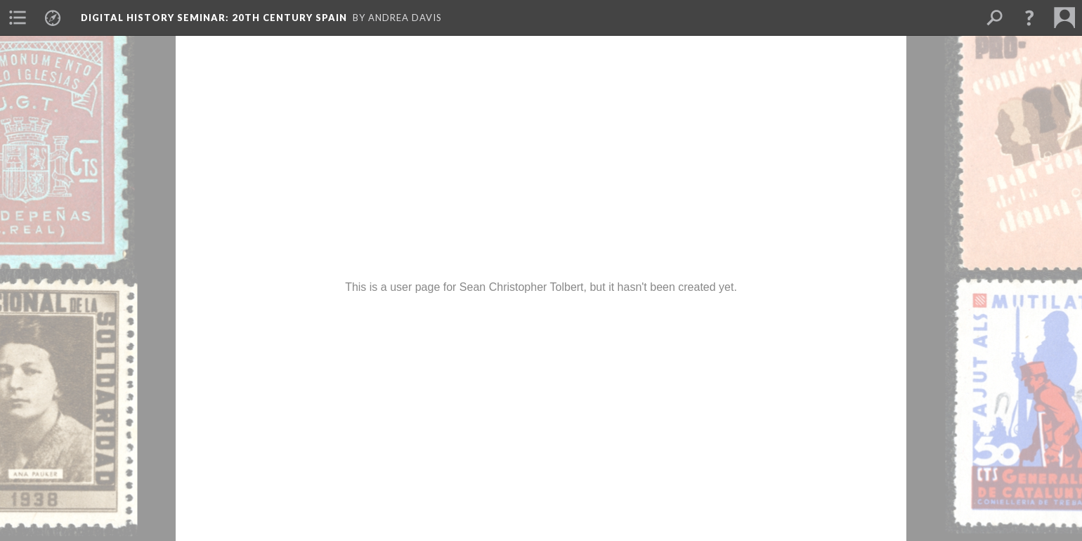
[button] (1029, 17)
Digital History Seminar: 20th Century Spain (214, 17)
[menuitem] (17, 17)
